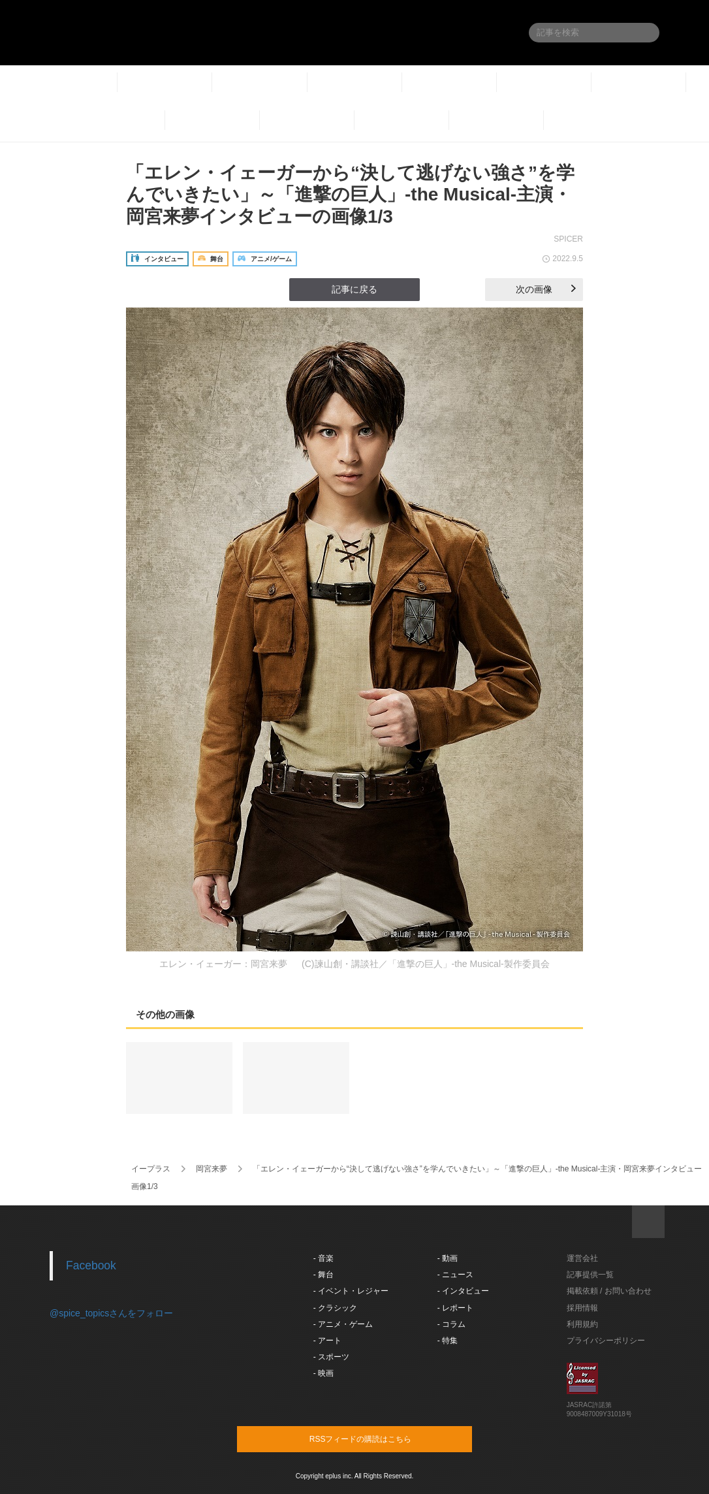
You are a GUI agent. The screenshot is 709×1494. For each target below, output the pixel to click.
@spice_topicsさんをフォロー (111, 1313)
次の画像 (546, 289)
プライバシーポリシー (606, 1340)
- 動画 (447, 1258)
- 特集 (447, 1340)
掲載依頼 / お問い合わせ (609, 1290)
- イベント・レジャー (350, 1290)
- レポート (455, 1307)
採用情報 (582, 1307)
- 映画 (323, 1373)
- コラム (451, 1324)
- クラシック (335, 1307)
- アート (327, 1340)
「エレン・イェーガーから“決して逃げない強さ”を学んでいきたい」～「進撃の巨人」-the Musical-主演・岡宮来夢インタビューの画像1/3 (350, 195)
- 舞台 (323, 1274)
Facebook (91, 1265)
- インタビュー (463, 1290)
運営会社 (582, 1258)
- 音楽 (323, 1258)
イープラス (150, 1168)
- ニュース (455, 1274)
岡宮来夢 (211, 1168)
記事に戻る (354, 289)
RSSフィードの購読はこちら (379, 1438)
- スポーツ (331, 1356)
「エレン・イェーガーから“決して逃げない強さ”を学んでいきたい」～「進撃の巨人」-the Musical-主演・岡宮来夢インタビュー (477, 1168)
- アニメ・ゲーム (343, 1324)
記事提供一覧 (590, 1274)
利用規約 (582, 1324)
